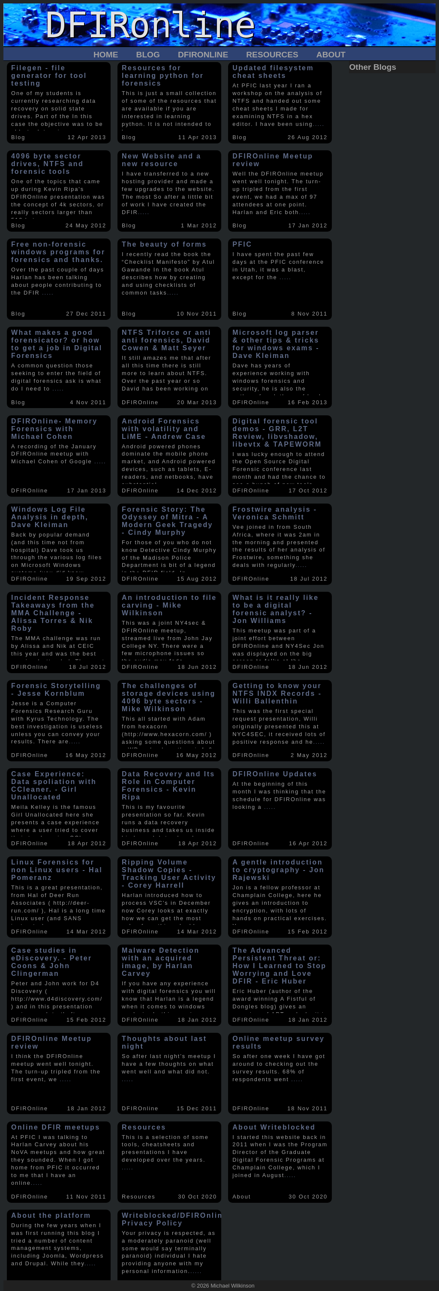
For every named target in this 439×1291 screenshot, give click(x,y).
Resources (272, 54)
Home (105, 54)
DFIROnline (203, 54)
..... (319, 124)
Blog (148, 54)
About (331, 54)
